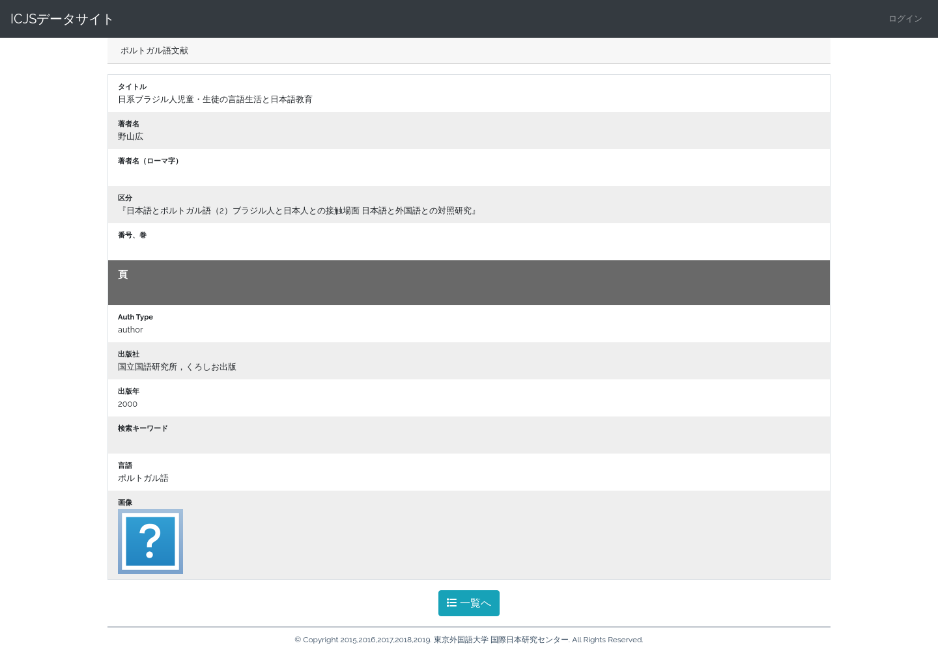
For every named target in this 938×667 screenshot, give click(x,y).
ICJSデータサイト (62, 19)
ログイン (905, 18)
